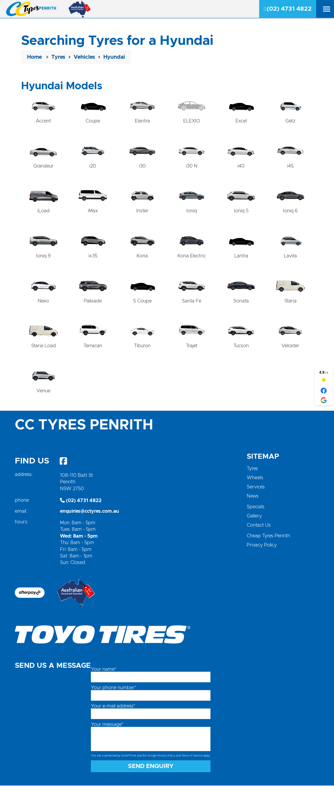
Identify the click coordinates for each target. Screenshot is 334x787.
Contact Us (259, 526)
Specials (256, 508)
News (253, 497)
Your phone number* (113, 688)
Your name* (103, 670)
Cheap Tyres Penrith (268, 537)
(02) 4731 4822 (288, 9)
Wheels (255, 479)
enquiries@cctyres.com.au (89, 512)
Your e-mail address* (113, 707)
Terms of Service (191, 757)
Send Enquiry (151, 768)
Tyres (252, 469)
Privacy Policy (262, 546)
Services (256, 488)
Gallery (254, 517)
